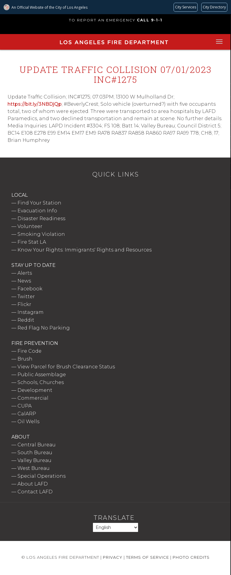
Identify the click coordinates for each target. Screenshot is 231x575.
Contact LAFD (35, 492)
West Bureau (33, 468)
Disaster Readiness (41, 218)
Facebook (29, 289)
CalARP (26, 414)
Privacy (112, 557)
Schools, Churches (40, 382)
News (24, 281)
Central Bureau (36, 445)
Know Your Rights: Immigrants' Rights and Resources (84, 250)
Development (34, 390)
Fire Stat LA (31, 242)
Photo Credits (191, 557)
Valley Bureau (34, 460)
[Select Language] (115, 527)
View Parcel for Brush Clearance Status (66, 367)
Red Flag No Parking (43, 328)
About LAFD (32, 484)
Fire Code (29, 351)
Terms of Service (147, 557)
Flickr (24, 304)
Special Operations (41, 476)
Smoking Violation (41, 234)
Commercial (32, 398)
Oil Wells (28, 421)
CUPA (24, 406)
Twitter (26, 296)
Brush (24, 359)
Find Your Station (39, 203)
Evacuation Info (37, 211)
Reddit (25, 320)
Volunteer (29, 226)
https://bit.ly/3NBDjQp (35, 104)
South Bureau (34, 452)
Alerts (24, 273)
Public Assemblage (41, 374)
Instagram (30, 312)
